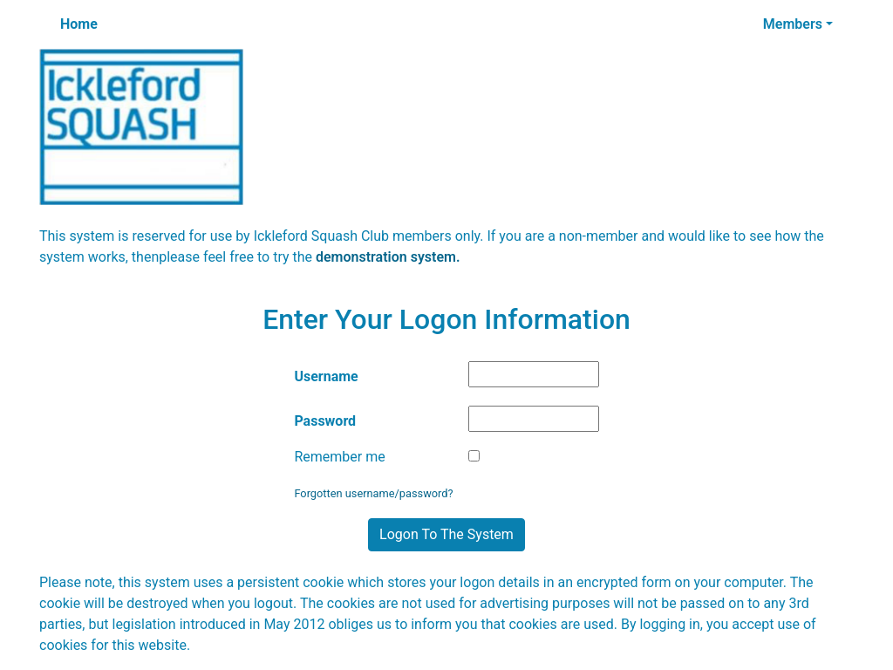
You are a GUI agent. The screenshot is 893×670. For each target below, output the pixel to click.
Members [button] (792, 24)
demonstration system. (388, 257)
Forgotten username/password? (373, 493)
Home (79, 24)
